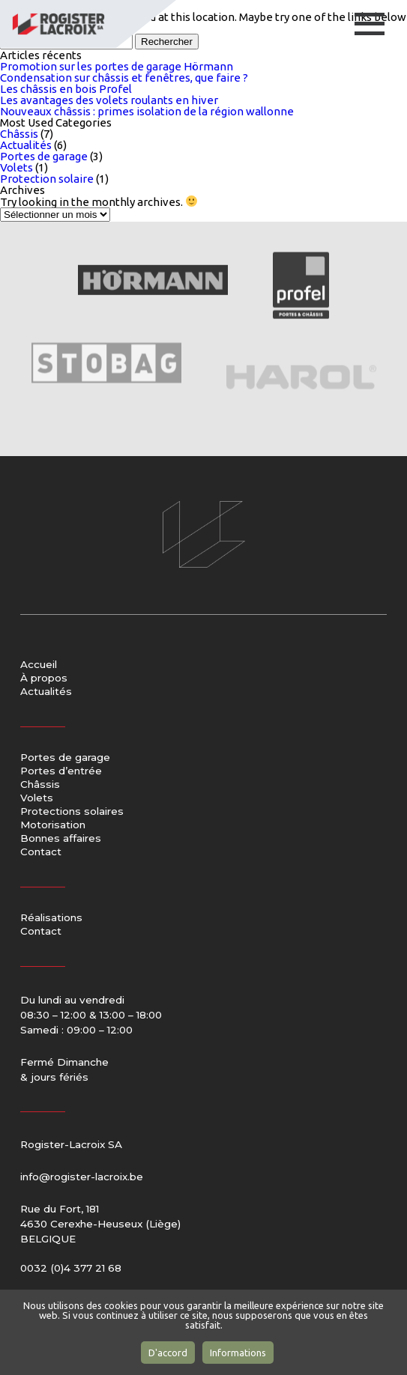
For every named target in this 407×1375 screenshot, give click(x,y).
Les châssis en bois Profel (66, 88)
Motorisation (52, 825)
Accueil (38, 665)
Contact (40, 852)
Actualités (26, 145)
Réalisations (51, 918)
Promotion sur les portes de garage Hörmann (116, 66)
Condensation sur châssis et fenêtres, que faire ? (124, 77)
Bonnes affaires (60, 839)
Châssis (19, 133)
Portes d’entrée (61, 771)
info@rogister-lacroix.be (81, 1177)
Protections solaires (72, 812)
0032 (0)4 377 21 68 (70, 1268)
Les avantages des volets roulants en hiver (109, 100)
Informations (238, 1352)
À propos (43, 678)
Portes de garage (44, 156)
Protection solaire (47, 178)
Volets (16, 167)
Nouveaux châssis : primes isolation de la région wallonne (147, 111)
